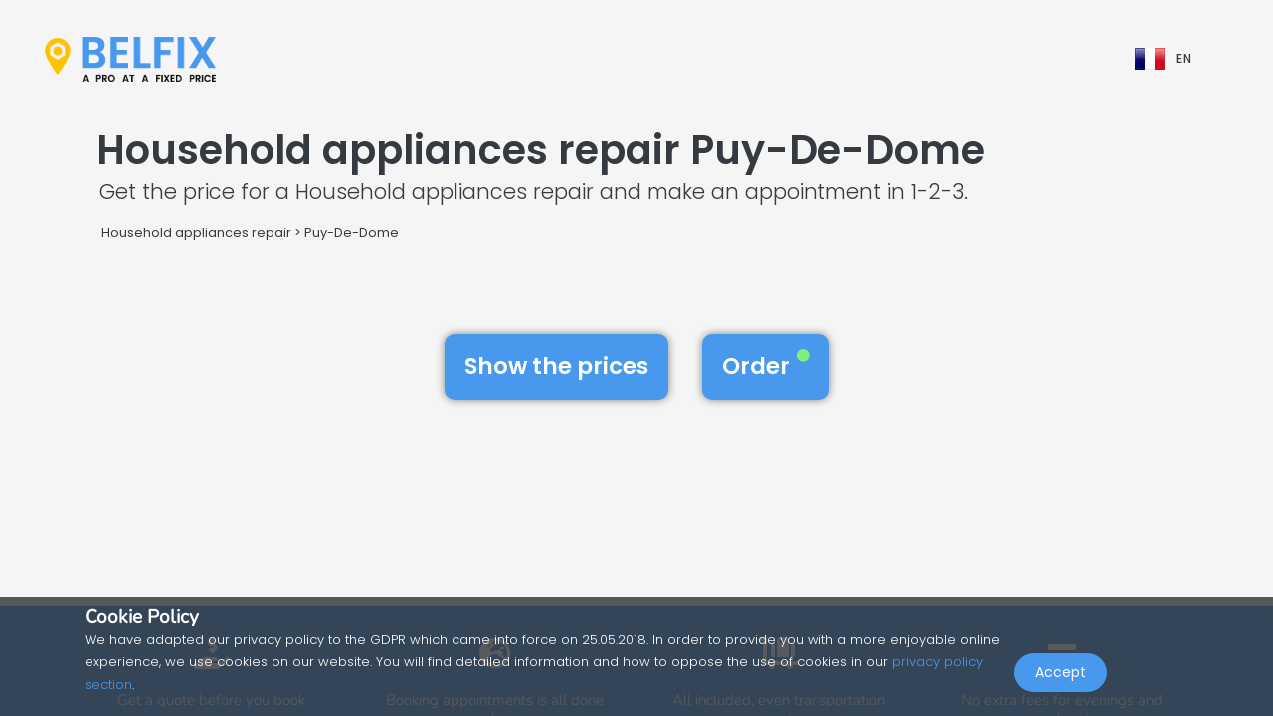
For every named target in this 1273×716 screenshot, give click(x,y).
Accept (1060, 672)
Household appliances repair (196, 232)
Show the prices (556, 366)
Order (766, 366)
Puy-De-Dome (351, 232)
